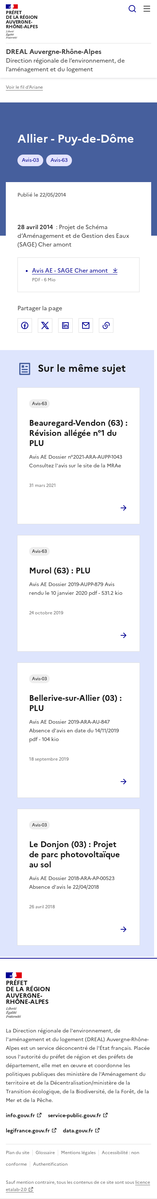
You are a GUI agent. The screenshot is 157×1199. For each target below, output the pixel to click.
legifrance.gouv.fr (28, 1131)
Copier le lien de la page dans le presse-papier (106, 325)
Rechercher (132, 8)
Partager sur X (45, 325)
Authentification (50, 1164)
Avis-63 (59, 160)
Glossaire (45, 1152)
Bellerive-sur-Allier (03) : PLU (75, 703)
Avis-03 (30, 160)
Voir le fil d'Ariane (24, 87)
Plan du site (17, 1152)
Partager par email (85, 325)
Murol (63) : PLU (59, 571)
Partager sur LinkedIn (65, 325)
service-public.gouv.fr (74, 1115)
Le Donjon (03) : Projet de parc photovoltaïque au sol (74, 854)
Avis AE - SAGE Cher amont (70, 270)
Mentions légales (78, 1152)
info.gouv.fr (20, 1115)
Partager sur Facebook (24, 325)
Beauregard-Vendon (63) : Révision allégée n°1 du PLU (78, 433)
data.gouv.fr (78, 1131)
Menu (147, 8)
